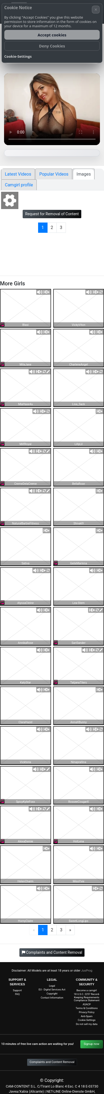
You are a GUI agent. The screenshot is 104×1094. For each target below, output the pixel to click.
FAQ (17, 994)
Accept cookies (52, 34)
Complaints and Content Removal (51, 1062)
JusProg (86, 970)
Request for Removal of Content (52, 214)
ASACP (87, 1004)
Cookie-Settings (86, 1019)
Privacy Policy (87, 1012)
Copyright (52, 993)
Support (17, 990)
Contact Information (52, 997)
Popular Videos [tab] (53, 174)
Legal (52, 985)
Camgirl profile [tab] (19, 184)
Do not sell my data (87, 1024)
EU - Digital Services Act (52, 989)
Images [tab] (83, 174)
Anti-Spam (86, 1016)
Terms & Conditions (87, 1008)
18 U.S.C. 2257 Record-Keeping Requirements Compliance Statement (86, 997)
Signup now (91, 1044)
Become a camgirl (86, 990)
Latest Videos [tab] (18, 174)
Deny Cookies (52, 46)
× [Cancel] (96, 9)
